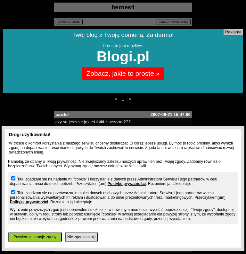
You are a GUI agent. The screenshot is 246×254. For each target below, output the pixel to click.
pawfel (62, 114)
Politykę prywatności (127, 183)
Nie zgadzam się (81, 237)
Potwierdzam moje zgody (34, 237)
